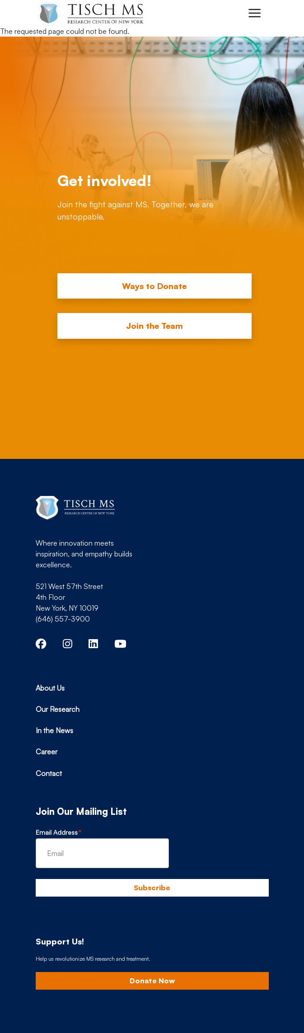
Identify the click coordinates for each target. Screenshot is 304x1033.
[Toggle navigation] (254, 13)
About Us (50, 687)
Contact (49, 773)
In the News (54, 730)
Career (46, 751)
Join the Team (154, 326)
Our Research (58, 709)
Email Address (57, 832)
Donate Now (152, 980)
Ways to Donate (154, 286)
